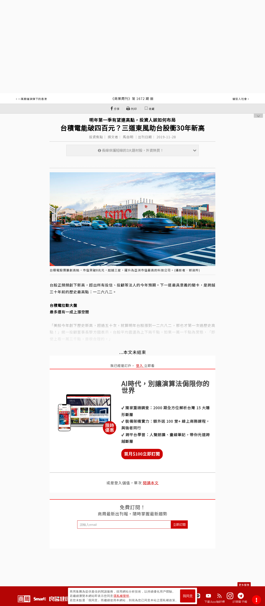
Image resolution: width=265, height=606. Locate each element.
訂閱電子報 (239, 602)
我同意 (188, 596)
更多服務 (244, 585)
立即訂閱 (179, 524)
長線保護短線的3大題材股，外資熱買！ (147, 150)
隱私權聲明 (121, 595)
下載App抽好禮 (214, 602)
